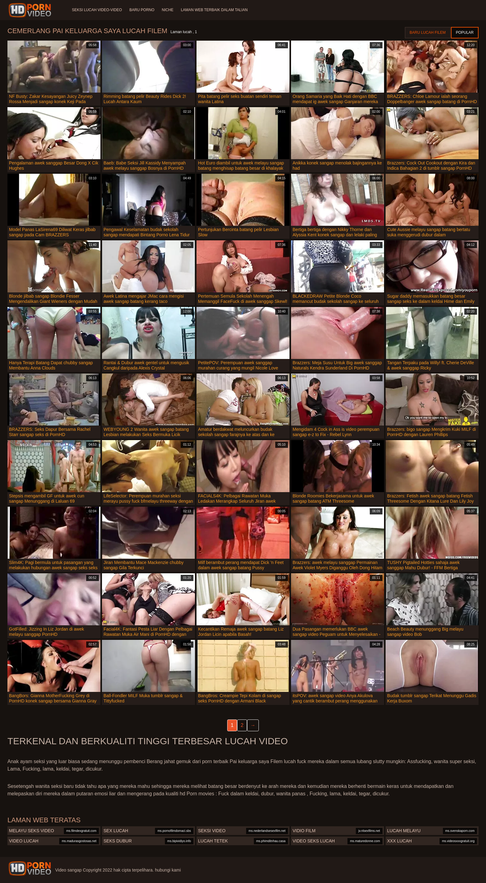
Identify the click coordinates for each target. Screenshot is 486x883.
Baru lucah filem (428, 32)
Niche (167, 10)
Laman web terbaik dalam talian (214, 10)
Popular (465, 32)
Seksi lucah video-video (97, 10)
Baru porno (141, 10)
